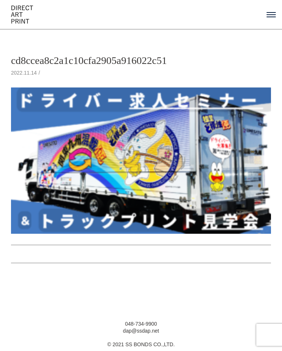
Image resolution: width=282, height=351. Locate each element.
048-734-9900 (141, 324)
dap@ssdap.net (141, 331)
